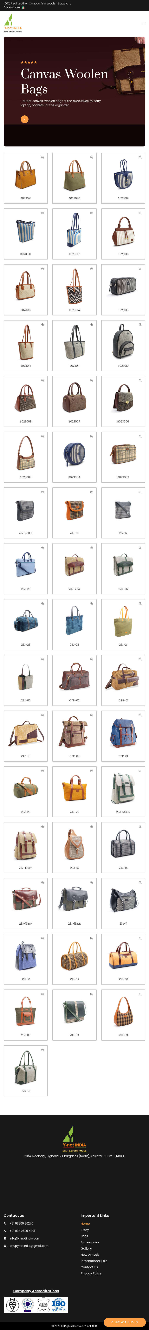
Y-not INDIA (90, 1326)
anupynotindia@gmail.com (29, 1246)
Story (85, 1230)
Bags (84, 1236)
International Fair (94, 1261)
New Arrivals (90, 1254)
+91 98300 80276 (21, 1223)
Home (85, 1223)
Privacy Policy (91, 1273)
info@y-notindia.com (25, 1238)
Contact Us (89, 1267)
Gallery (86, 1248)
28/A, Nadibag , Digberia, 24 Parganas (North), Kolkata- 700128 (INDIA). (74, 1156)
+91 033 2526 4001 (22, 1231)
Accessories (90, 1242)
